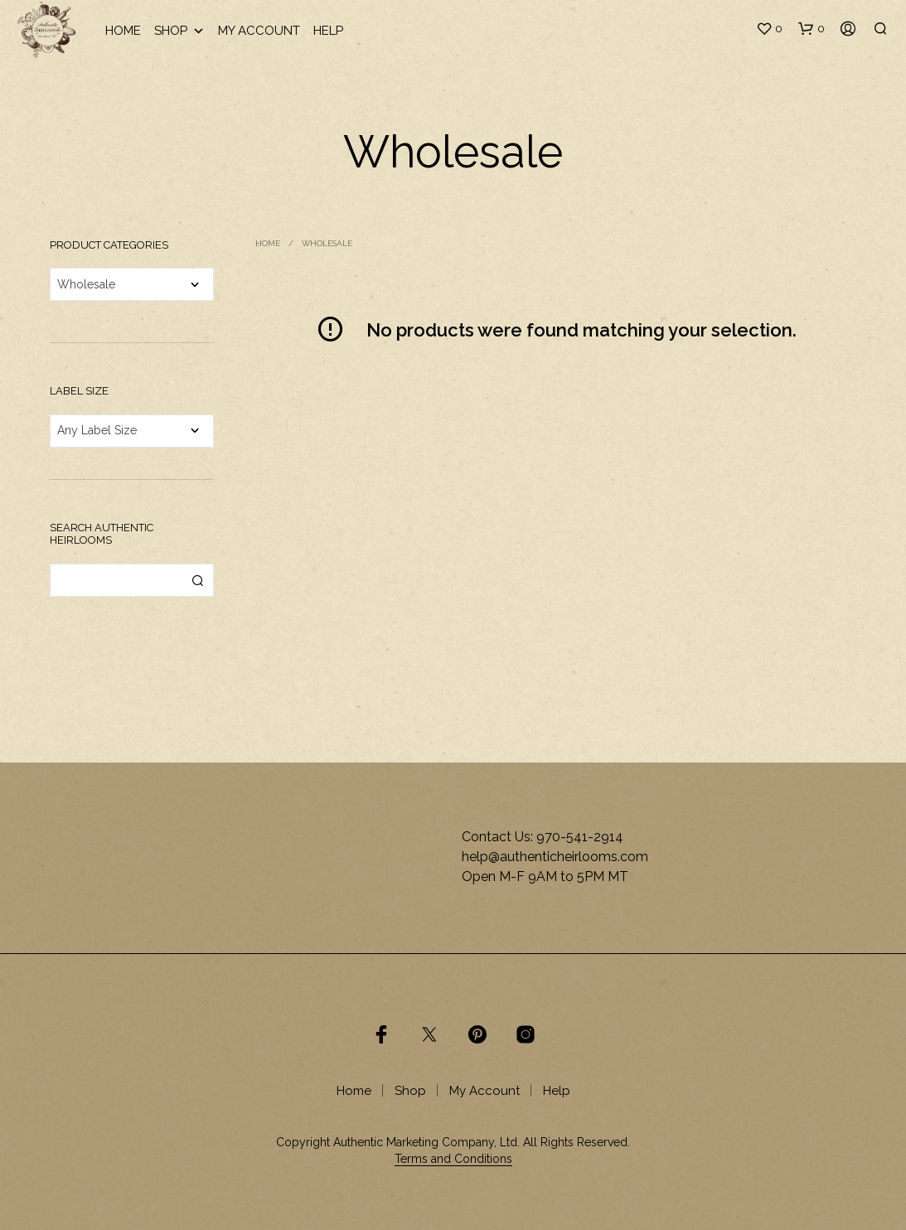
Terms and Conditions (453, 1159)
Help (328, 30)
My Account (259, 30)
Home (123, 30)
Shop (179, 31)
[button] (769, 29)
